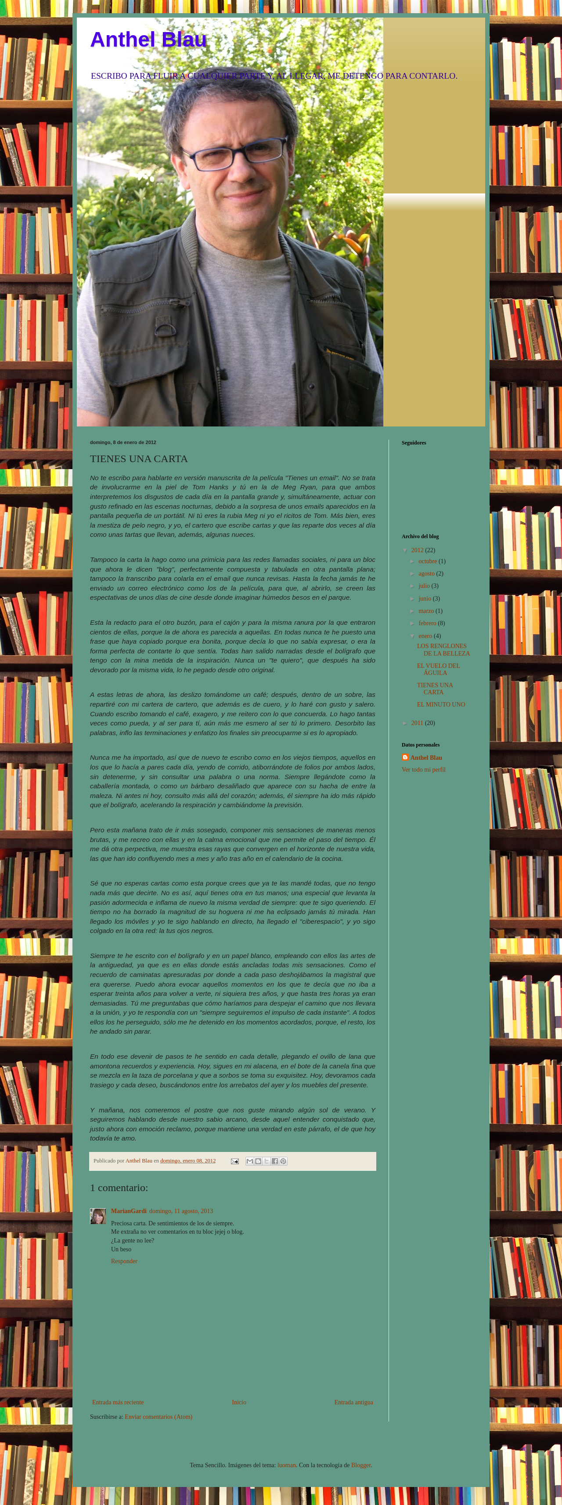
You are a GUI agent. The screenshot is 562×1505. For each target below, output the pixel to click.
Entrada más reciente (118, 1402)
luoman (286, 1465)
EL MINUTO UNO (441, 704)
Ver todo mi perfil (424, 769)
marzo (426, 611)
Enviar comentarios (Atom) (158, 1417)
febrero (428, 623)
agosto (427, 573)
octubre (428, 561)
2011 (418, 723)
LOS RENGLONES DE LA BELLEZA (443, 650)
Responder (124, 1261)
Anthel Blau (148, 39)
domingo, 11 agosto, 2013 (181, 1211)
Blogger (361, 1465)
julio (424, 586)
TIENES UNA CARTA (435, 689)
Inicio (239, 1402)
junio (425, 598)
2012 (418, 550)
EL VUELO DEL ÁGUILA (438, 670)
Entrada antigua (354, 1402)
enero (426, 636)
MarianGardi (129, 1211)
